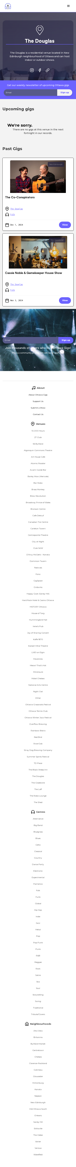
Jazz (38, 923)
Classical (38, 851)
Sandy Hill (38, 1122)
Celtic (38, 845)
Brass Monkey (38, 489)
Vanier (38, 1141)
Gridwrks (38, 587)
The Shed (38, 802)
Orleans (38, 1115)
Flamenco (38, 884)
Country (38, 858)
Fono (38, 574)
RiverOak (38, 743)
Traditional (38, 1008)
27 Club (38, 437)
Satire (38, 975)
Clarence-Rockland (38, 1063)
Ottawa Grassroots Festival (38, 704)
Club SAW (38, 548)
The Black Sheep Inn (38, 769)
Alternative (38, 818)
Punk (38, 949)
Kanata (38, 1089)
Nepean (38, 1096)
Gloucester (38, 1076)
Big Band (38, 825)
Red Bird (38, 737)
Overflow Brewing (38, 724)
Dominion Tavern (38, 561)
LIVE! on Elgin (38, 652)
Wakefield (38, 1154)
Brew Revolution (38, 496)
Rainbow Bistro (38, 730)
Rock (38, 968)
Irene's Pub (38, 626)
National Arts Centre (38, 685)
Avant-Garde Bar (38, 470)
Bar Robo (38, 483)
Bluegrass (38, 832)
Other (38, 698)
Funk (38, 897)
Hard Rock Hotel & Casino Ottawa (38, 600)
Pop (38, 936)
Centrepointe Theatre (38, 535)
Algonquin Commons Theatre (38, 450)
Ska (38, 981)
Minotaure (38, 672)
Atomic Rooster (38, 463)
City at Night (38, 541)
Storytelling (38, 994)
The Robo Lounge (38, 796)
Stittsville (38, 1128)
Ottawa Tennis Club (38, 711)
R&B (38, 955)
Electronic (38, 871)
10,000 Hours (38, 431)
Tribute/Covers (38, 1014)
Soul (38, 988)
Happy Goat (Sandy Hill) (38, 593)
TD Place (38, 763)
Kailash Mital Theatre (38, 646)
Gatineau (38, 1070)
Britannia (38, 1037)
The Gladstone (38, 782)
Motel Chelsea (38, 678)
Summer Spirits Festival (38, 756)
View (65, 225)
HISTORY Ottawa (38, 606)
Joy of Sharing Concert (38, 633)
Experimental (38, 877)
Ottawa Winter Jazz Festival (38, 717)
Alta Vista (38, 1030)
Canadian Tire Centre (38, 522)
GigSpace (38, 580)
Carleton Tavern (38, 528)
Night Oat (38, 691)
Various (38, 1148)
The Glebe (38, 1135)
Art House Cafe (38, 457)
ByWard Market (38, 1044)
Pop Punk (38, 942)
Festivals (38, 567)
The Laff (38, 789)
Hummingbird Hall (38, 620)
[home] (7, 6)
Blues (38, 838)
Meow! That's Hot (38, 665)
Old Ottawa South (38, 1109)
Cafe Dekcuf (38, 515)
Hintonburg (38, 1083)
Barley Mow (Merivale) (38, 476)
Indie (38, 916)
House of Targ (38, 613)
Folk (12, 214)
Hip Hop (38, 910)
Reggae (38, 962)
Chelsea (38, 1057)
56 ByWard (38, 444)
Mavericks (38, 659)
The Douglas (16, 209)
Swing (38, 1001)
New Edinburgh (56, 164)
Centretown (38, 1050)
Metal (38, 929)
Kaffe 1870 (38, 639)
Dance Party (38, 864)
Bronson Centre (38, 509)
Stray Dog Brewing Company (38, 750)
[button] (68, 6)
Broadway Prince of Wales (38, 502)
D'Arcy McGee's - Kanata (38, 554)
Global (38, 903)
